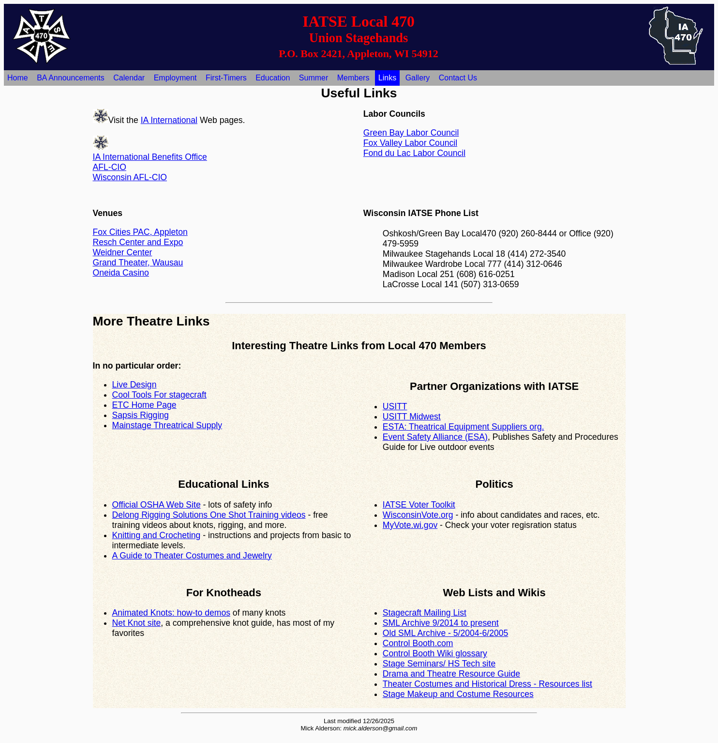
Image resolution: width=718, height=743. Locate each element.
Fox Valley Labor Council (410, 143)
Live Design (134, 384)
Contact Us (458, 78)
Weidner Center (122, 252)
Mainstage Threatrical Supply (167, 425)
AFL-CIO (109, 167)
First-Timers (226, 78)
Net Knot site (136, 623)
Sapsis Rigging (140, 415)
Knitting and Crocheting (156, 535)
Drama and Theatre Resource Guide (451, 674)
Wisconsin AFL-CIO (130, 177)
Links (387, 78)
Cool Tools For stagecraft (159, 395)
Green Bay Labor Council (411, 133)
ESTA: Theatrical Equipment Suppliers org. (463, 427)
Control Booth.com (418, 643)
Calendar (129, 78)
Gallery (417, 78)
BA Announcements (71, 78)
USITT (395, 406)
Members (353, 78)
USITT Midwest (412, 416)
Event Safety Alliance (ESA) (435, 437)
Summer (313, 78)
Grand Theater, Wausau (138, 262)
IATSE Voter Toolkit (419, 505)
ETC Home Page (144, 405)
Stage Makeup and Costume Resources (458, 694)
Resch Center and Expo (138, 242)
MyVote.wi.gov (410, 525)
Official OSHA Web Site (156, 505)
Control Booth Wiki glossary (435, 653)
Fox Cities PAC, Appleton (140, 232)
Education (272, 78)
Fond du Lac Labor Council (414, 153)
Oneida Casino (121, 273)
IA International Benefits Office (150, 157)
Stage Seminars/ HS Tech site (439, 663)
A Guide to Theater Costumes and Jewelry (192, 555)
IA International (169, 120)
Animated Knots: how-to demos (171, 613)
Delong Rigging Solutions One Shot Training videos (209, 515)
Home (17, 78)
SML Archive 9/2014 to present (441, 623)
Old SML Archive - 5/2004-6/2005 (446, 633)
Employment (175, 78)
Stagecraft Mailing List (424, 613)
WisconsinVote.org (418, 515)
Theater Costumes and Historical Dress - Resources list (487, 684)
